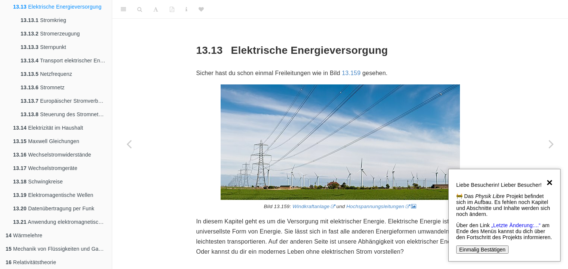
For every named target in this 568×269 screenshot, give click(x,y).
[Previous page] (129, 144)
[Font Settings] (156, 9)
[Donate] (201, 9)
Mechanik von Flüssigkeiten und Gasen (56, 249)
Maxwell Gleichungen (46, 141)
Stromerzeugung (50, 34)
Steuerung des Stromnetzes (64, 114)
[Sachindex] (186, 9)
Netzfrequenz (46, 74)
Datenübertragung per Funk (53, 208)
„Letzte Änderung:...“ (516, 225)
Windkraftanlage (310, 206)
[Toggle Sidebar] (123, 9)
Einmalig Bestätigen (482, 250)
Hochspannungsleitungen (375, 206)
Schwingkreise (38, 182)
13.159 (351, 73)
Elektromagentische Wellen (53, 195)
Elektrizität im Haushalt (48, 128)
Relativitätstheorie (31, 262)
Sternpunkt (43, 47)
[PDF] (172, 9)
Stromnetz (43, 87)
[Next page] (551, 144)
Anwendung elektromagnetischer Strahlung (62, 222)
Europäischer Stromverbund (64, 101)
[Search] (140, 9)
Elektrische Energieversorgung (57, 7)
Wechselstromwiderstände (52, 155)
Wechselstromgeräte (45, 168)
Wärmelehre (24, 235)
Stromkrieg (43, 20)
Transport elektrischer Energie (66, 61)
